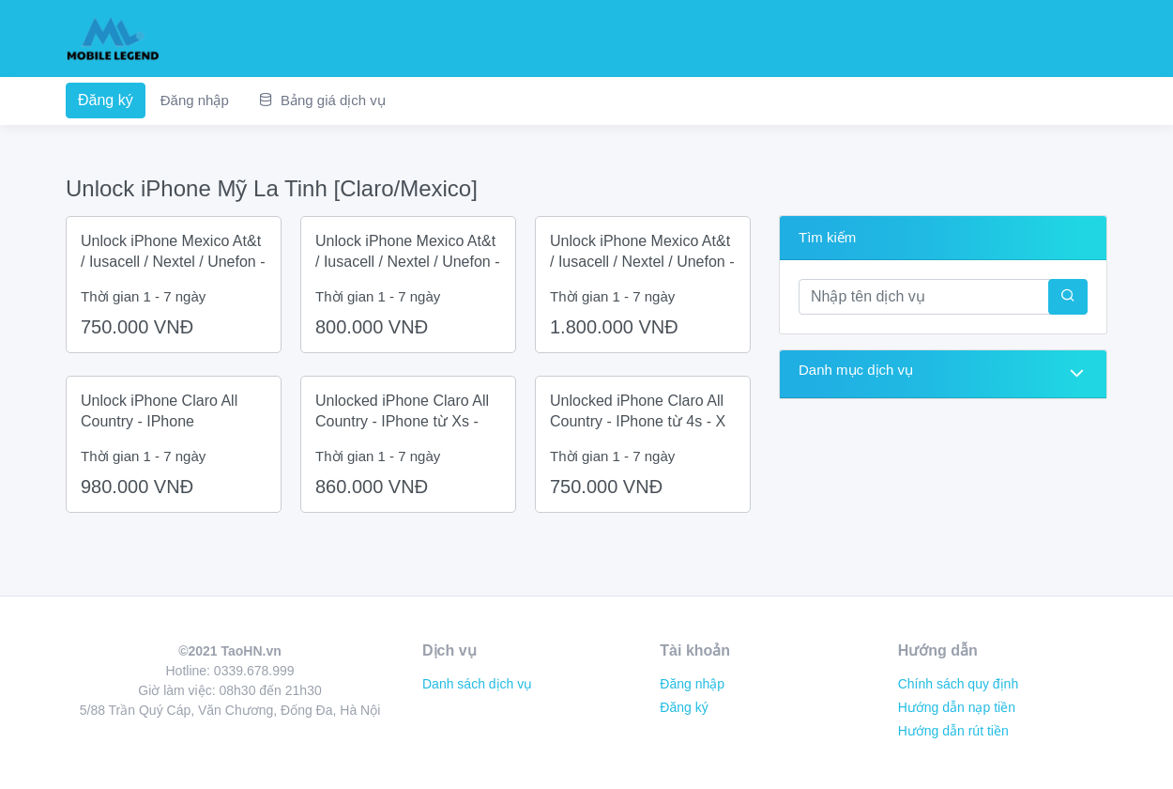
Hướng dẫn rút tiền (953, 730)
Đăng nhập (194, 100)
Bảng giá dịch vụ (322, 100)
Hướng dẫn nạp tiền (956, 707)
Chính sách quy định (958, 683)
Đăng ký (105, 100)
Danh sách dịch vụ (477, 683)
